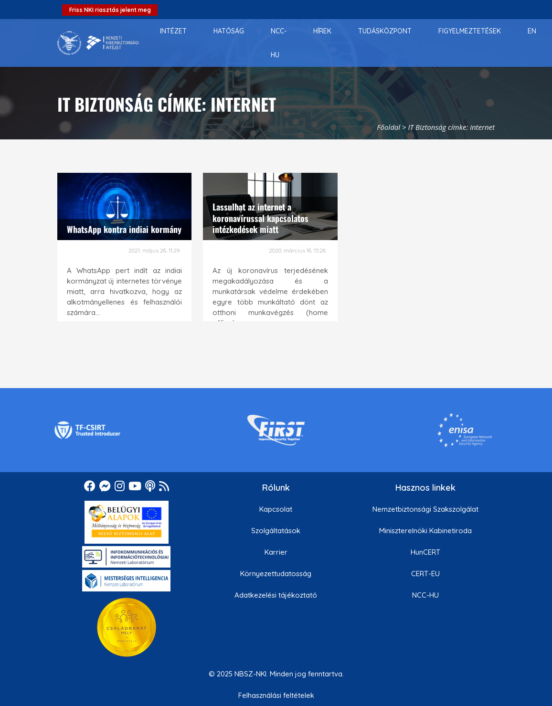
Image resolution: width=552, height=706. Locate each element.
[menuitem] (173, 31)
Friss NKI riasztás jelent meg (110, 9)
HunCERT (425, 552)
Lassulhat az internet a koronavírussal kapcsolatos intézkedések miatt (260, 217)
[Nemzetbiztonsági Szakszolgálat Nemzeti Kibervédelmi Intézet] (98, 43)
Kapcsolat (275, 509)
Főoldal (388, 127)
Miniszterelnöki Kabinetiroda (425, 530)
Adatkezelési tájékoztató (275, 595)
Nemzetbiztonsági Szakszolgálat (425, 509)
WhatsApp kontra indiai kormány (124, 229)
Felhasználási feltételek (276, 695)
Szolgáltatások (275, 530)
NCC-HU (425, 595)
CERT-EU (425, 573)
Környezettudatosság (275, 573)
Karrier (276, 552)
